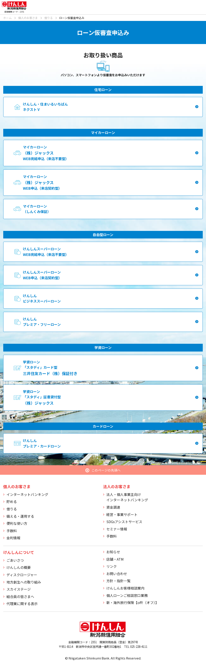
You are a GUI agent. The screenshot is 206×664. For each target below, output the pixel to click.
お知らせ (113, 551)
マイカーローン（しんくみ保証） (37, 208)
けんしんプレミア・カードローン (42, 443)
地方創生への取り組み (23, 582)
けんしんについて (18, 552)
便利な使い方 (16, 523)
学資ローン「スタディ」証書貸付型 (42, 397)
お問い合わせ (116, 573)
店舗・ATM (115, 559)
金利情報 (13, 537)
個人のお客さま (28, 18)
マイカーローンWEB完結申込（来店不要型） (46, 152)
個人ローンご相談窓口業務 (127, 595)
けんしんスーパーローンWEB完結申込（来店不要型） (46, 251)
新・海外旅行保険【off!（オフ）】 (132, 602)
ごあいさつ (15, 560)
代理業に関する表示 (22, 603)
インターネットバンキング (27, 494)
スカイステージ (18, 589)
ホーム (7, 18)
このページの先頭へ (106, 470)
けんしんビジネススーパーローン (42, 298)
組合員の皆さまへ (20, 596)
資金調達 (113, 507)
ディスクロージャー (21, 574)
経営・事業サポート (121, 514)
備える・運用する (20, 516)
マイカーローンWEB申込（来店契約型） (42, 182)
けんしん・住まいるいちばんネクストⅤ (45, 106)
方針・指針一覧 (118, 580)
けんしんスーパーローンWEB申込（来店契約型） (42, 275)
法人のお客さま (116, 486)
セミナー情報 (116, 529)
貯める (11, 501)
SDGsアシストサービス (124, 521)
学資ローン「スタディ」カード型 (50, 367)
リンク (111, 566)
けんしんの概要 (18, 567)
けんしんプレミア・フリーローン (42, 321)
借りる (48, 18)
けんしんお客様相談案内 (125, 588)
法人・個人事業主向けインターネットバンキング (127, 497)
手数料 (11, 530)
